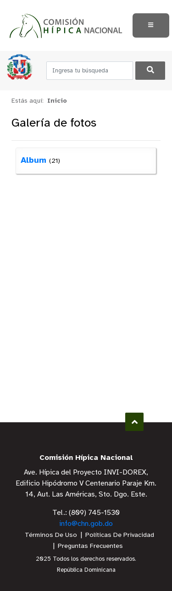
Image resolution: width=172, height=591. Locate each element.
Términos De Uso (51, 535)
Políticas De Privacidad (119, 535)
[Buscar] (150, 70)
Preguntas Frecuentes (90, 546)
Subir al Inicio (135, 422)
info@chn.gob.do (86, 524)
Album (33, 160)
